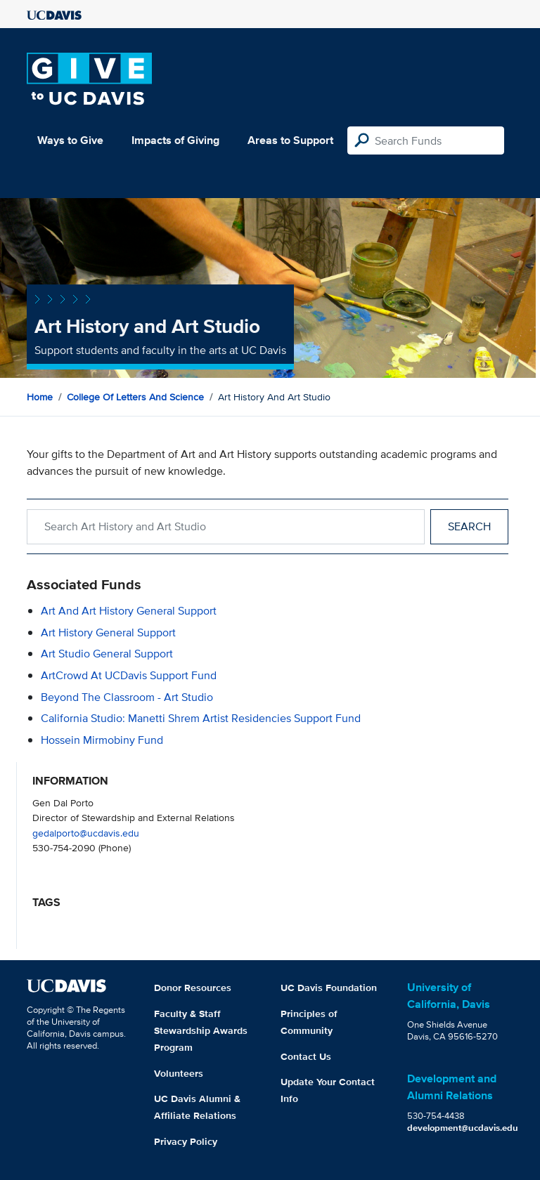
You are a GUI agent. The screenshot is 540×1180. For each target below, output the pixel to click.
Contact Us (306, 1056)
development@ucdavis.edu (462, 1127)
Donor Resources (192, 988)
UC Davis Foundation (329, 988)
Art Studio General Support (107, 653)
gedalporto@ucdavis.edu (85, 832)
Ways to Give (70, 140)
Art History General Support (108, 632)
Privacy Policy (185, 1141)
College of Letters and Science (135, 397)
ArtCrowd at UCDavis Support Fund (129, 675)
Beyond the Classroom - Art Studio (127, 697)
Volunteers (178, 1073)
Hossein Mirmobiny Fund (102, 740)
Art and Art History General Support (129, 611)
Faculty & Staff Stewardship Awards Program (201, 1030)
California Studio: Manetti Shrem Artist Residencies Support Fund (201, 718)
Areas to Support (290, 140)
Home (40, 397)
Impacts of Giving (175, 140)
